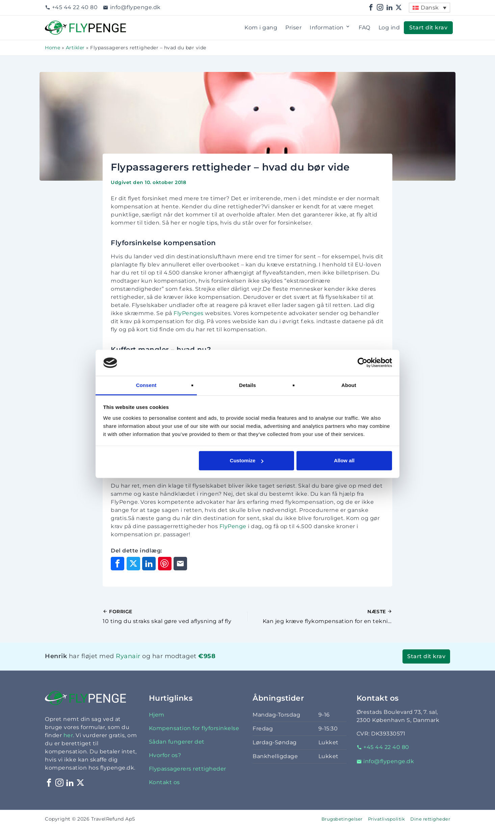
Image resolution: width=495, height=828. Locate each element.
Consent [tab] (146, 385)
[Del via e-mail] (180, 563)
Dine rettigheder (430, 819)
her (68, 735)
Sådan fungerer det (177, 742)
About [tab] (348, 385)
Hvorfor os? (165, 755)
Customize (247, 460)
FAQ (364, 27)
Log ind (389, 27)
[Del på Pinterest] (165, 563)
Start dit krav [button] (428, 27)
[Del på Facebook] (117, 563)
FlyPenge (232, 526)
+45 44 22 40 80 (71, 7)
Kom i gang (260, 27)
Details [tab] (247, 385)
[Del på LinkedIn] (149, 563)
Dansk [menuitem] (430, 7)
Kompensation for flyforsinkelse (194, 728)
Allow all (344, 460)
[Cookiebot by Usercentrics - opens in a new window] (362, 363)
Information (330, 28)
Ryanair (128, 655)
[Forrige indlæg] (175, 616)
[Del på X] (133, 563)
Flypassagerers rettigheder (187, 769)
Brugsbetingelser (342, 819)
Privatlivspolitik (386, 819)
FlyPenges (189, 313)
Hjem (156, 714)
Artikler (75, 48)
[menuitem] (429, 7)
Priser (293, 27)
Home (52, 48)
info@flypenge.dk (132, 7)
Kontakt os (164, 782)
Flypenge (58, 24)
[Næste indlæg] (320, 616)
